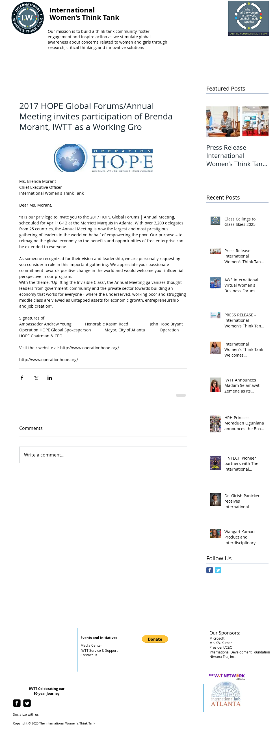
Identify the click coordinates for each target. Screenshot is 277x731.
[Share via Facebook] (22, 377)
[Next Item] (259, 121)
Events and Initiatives (99, 637)
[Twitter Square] (27, 703)
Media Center (91, 645)
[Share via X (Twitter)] (35, 377)
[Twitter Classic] (218, 570)
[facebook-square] (17, 703)
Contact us (89, 655)
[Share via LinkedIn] (49, 377)
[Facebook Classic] (209, 570)
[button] (155, 639)
